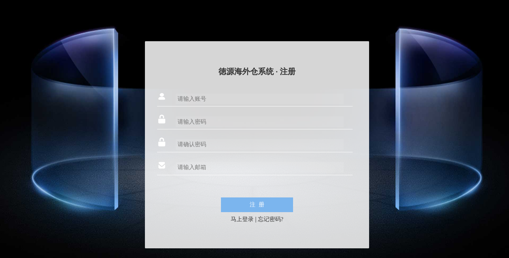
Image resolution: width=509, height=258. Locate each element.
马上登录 (242, 219)
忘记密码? (270, 219)
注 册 (257, 204)
